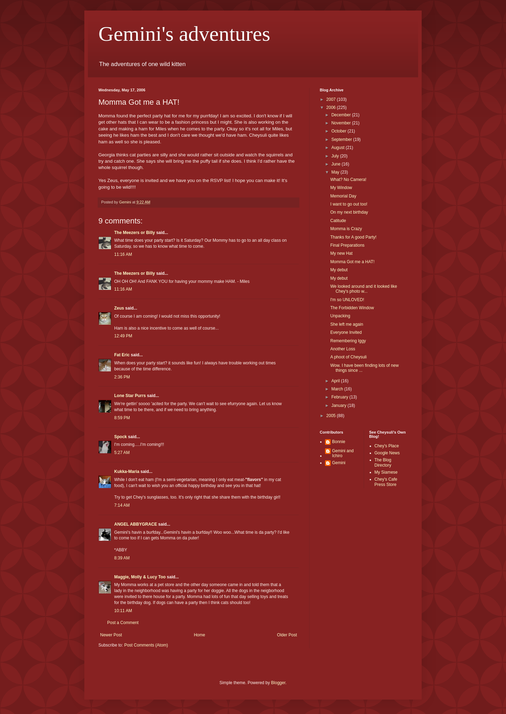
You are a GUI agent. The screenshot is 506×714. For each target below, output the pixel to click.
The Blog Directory (383, 462)
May (335, 172)
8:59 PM (122, 417)
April (336, 380)
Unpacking (340, 315)
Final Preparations (347, 245)
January (339, 405)
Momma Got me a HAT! (352, 261)
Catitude (338, 220)
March (337, 389)
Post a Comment (122, 622)
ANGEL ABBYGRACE (135, 524)
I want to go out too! (348, 204)
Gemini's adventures (184, 33)
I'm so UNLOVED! (347, 299)
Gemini (338, 462)
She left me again (346, 324)
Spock (120, 436)
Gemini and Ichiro (342, 453)
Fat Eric (122, 354)
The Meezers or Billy (134, 232)
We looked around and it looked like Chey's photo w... (363, 289)
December (341, 114)
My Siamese (386, 472)
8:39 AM (122, 558)
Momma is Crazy (346, 228)
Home (199, 634)
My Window (341, 187)
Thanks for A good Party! (353, 237)
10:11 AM (123, 610)
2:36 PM (122, 377)
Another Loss (342, 348)
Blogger (278, 682)
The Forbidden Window (352, 307)
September (342, 139)
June (336, 164)
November (341, 123)
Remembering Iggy (348, 340)
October (339, 131)
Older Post (287, 634)
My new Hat (341, 253)
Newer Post (111, 634)
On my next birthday (349, 212)
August (338, 147)
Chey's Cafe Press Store (386, 482)
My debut (339, 269)
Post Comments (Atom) (146, 645)
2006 (331, 107)
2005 (331, 415)
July (335, 156)
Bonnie (338, 441)
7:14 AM (122, 505)
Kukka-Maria (126, 471)
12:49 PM (123, 335)
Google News (387, 452)
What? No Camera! (348, 179)
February (340, 397)
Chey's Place (387, 445)
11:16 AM (123, 254)
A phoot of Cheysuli (348, 357)
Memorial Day (343, 196)
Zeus (119, 308)
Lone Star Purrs (130, 395)
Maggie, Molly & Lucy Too (140, 577)
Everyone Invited (346, 332)
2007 (331, 99)
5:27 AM (122, 452)
